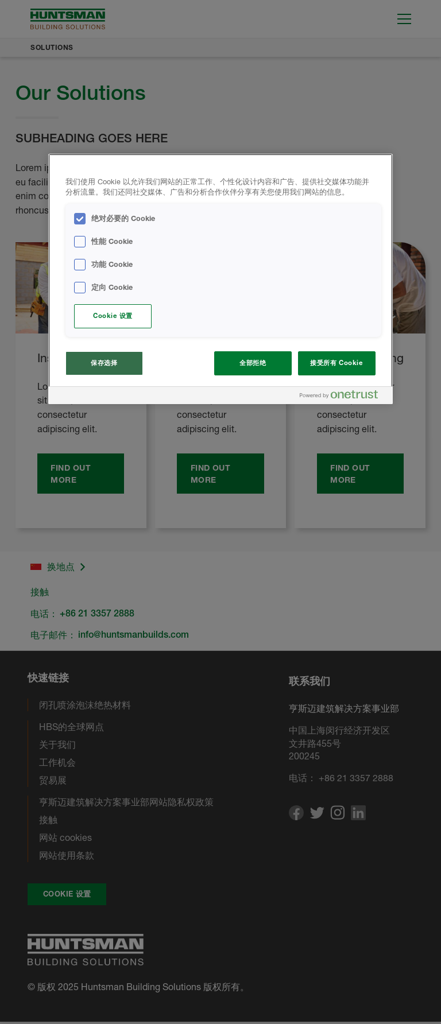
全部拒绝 (252, 363)
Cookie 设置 (113, 316)
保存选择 (104, 363)
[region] (220, 279)
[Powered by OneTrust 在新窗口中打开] (343, 397)
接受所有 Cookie (336, 363)
